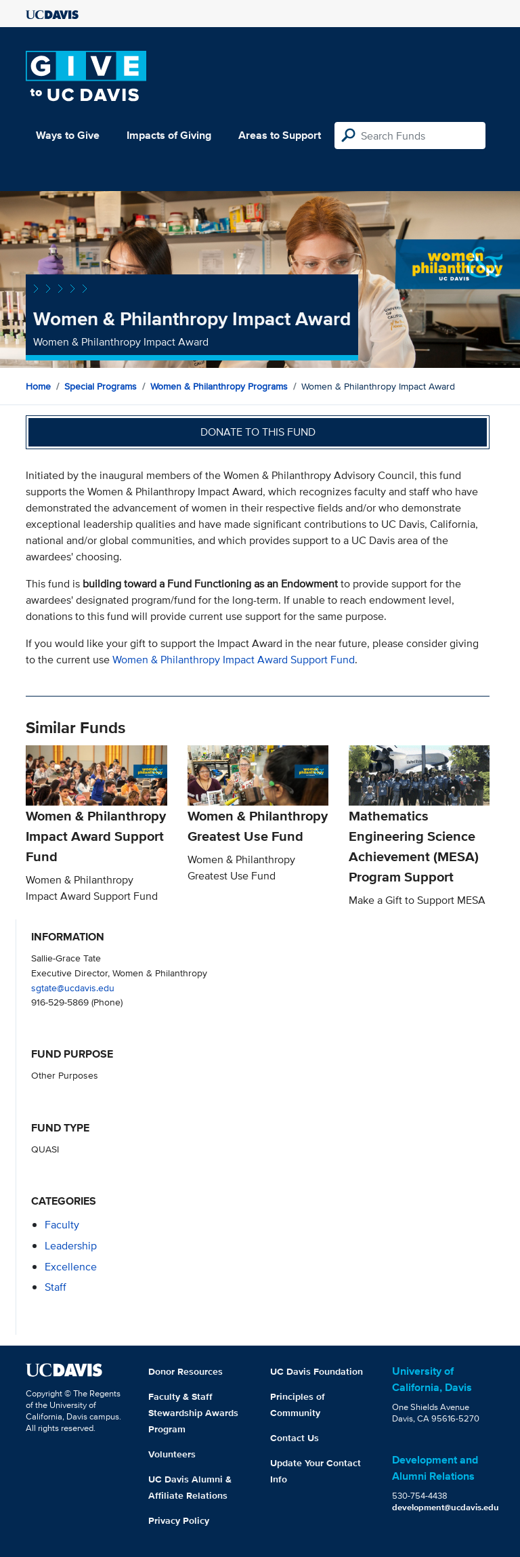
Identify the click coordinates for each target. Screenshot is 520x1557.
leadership (71, 1245)
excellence (71, 1266)
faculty (62, 1224)
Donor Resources (185, 1371)
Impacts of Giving (169, 135)
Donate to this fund (258, 432)
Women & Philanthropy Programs (219, 386)
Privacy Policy (178, 1520)
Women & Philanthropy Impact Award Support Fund (233, 659)
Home (38, 386)
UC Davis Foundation (316, 1371)
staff (55, 1287)
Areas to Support (279, 135)
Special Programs (100, 386)
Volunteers (172, 1454)
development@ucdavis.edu (445, 1507)
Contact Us (294, 1438)
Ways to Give (68, 135)
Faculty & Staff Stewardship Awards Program (193, 1413)
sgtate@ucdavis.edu (72, 987)
